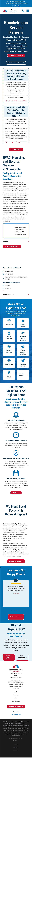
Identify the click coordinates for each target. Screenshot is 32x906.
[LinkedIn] (17, 714)
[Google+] (20, 714)
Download (23, 101)
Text (9, 101)
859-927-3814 (9, 274)
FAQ (16, 692)
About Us (15, 492)
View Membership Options (16, 63)
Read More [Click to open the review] (16, 593)
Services (16, 688)
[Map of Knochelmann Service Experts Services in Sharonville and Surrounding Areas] (16, 258)
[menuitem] (16, 740)
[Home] (10, 10)
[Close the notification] (27, 3)
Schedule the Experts (16, 55)
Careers (16, 695)
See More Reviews (16, 617)
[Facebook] (12, 714)
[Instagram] (15, 714)
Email (15, 101)
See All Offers (16, 149)
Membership (16, 701)
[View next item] (20, 610)
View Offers (18, 6)
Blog (16, 698)
